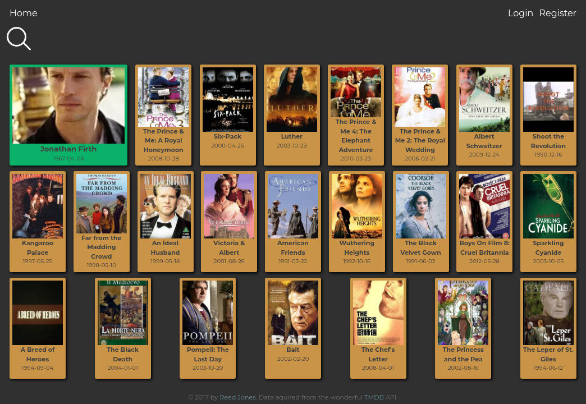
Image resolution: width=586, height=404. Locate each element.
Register (557, 13)
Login (520, 13)
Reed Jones (237, 397)
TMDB (374, 397)
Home (24, 13)
